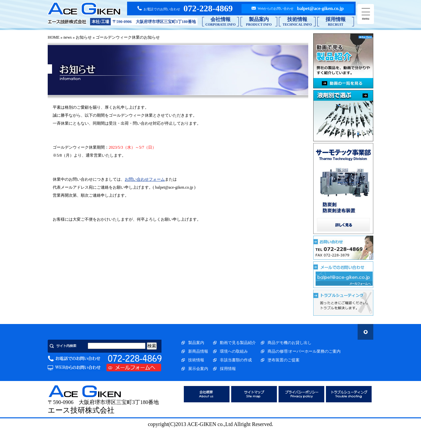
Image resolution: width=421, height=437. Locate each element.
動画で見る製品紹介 (238, 342)
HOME (53, 37)
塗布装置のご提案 (284, 360)
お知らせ (84, 37)
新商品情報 (198, 351)
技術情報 (196, 360)
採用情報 (228, 368)
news (67, 37)
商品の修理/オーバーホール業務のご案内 (304, 351)
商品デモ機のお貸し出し (290, 342)
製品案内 (196, 342)
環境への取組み (234, 351)
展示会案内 (198, 368)
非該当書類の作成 (236, 360)
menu (366, 14)
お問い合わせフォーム (145, 179)
